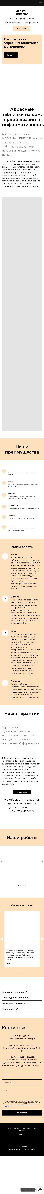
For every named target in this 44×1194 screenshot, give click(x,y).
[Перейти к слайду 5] (25, 885)
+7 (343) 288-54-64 (26, 19)
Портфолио (26, 1128)
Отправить (22, 1112)
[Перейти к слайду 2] (20, 885)
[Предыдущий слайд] (1, 868)
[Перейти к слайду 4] (23, 885)
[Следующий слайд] (42, 868)
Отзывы (35, 1128)
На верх (22, 1134)
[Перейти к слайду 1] (18, 885)
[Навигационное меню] (40, 3)
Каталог (17, 1128)
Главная (9, 1128)
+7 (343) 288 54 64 (22, 1036)
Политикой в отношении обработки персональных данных (21, 1105)
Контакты (22, 1130)
